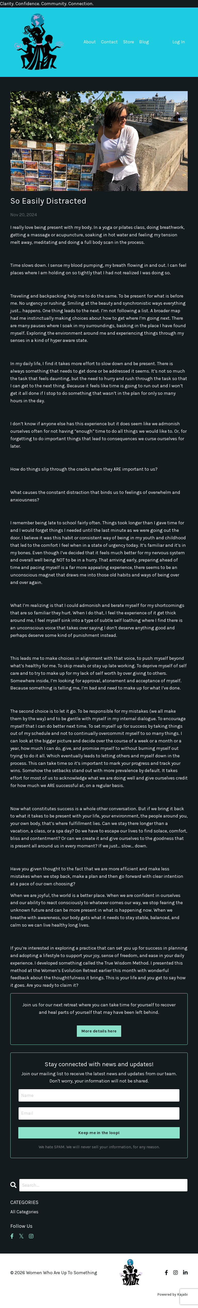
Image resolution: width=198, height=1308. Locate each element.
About (90, 42)
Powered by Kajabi (172, 1295)
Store (128, 42)
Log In (178, 42)
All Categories (24, 1212)
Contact (109, 42)
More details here (99, 1030)
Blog (144, 42)
